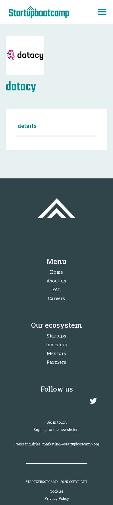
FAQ (56, 289)
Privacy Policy (56, 498)
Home (56, 272)
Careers (56, 298)
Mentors (56, 353)
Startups (56, 336)
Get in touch (56, 422)
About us (56, 281)
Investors (56, 344)
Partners (56, 362)
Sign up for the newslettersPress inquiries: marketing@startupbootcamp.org (56, 436)
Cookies (57, 491)
